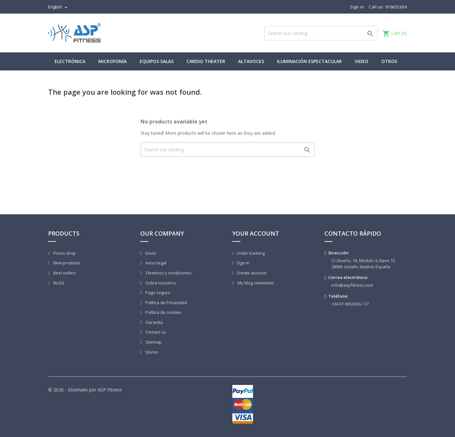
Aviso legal (155, 263)
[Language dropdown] (58, 7)
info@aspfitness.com (352, 285)
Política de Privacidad (165, 302)
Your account (255, 233)
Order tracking (251, 253)
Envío (150, 253)
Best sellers (64, 273)
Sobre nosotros (160, 283)
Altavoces (251, 61)
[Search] (320, 33)
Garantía (153, 322)
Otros (389, 61)
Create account (251, 273)
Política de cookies (163, 312)
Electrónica (70, 61)
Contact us (155, 332)
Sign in (243, 263)
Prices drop (64, 253)
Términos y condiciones (168, 273)
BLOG (58, 283)
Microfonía (112, 61)
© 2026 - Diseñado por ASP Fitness (85, 390)
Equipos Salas (157, 61)
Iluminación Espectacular (309, 61)
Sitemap (153, 342)
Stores (151, 352)
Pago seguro (157, 292)
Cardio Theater (205, 61)
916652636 (396, 7)
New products (66, 263)
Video (361, 61)
